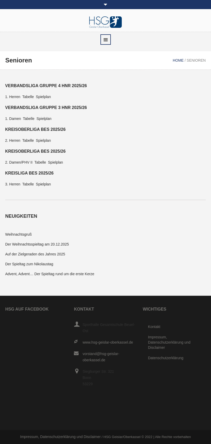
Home (178, 60)
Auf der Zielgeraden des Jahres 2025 (35, 254)
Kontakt (154, 327)
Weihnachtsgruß (18, 234)
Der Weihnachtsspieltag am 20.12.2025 (37, 244)
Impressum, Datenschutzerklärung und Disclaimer (169, 342)
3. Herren (12, 184)
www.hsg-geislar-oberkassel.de (107, 342)
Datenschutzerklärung (165, 358)
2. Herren (12, 140)
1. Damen (13, 119)
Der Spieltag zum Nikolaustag (29, 264)
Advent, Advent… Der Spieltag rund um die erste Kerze (49, 274)
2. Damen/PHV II (19, 162)
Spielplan (43, 97)
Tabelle (28, 97)
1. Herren (12, 97)
